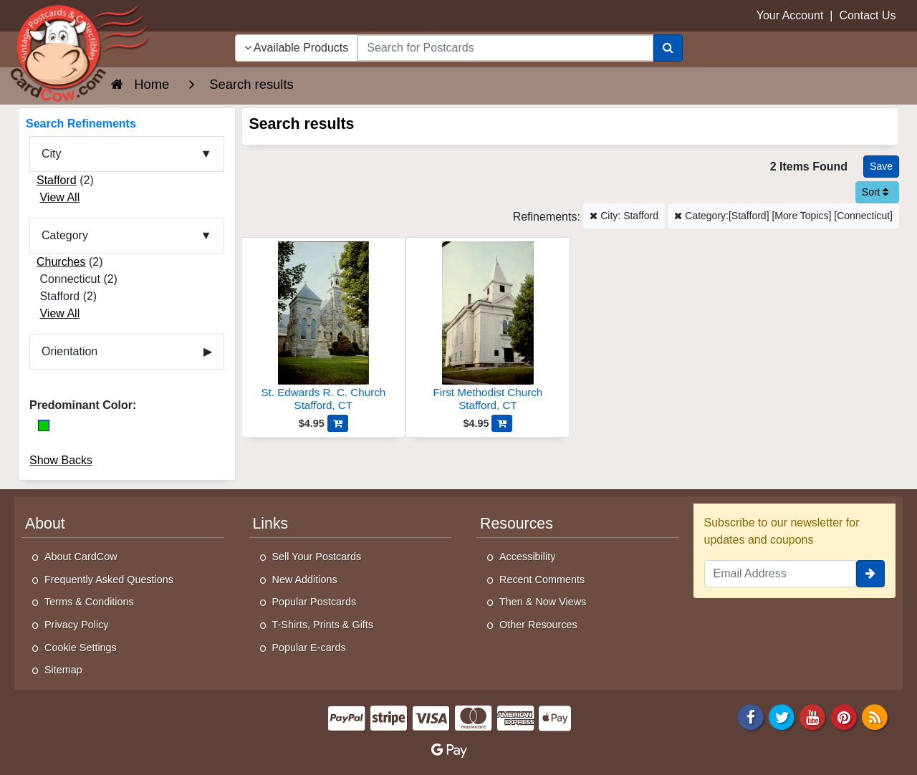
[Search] (668, 48)
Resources (516, 523)
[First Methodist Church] (488, 328)
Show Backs (60, 460)
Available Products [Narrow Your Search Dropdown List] (296, 48)
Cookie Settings (80, 647)
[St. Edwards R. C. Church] (323, 328)
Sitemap (63, 669)
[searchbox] (505, 48)
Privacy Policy (76, 624)
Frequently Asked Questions (108, 579)
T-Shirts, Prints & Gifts (323, 624)
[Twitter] (782, 716)
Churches (61, 262)
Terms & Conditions (89, 601)
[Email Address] (780, 573)
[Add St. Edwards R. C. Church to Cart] (337, 423)
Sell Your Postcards (317, 556)
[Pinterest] (844, 716)
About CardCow (80, 556)
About (45, 523)
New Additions (304, 579)
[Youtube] (813, 716)
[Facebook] (751, 716)
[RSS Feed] (875, 716)
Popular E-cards (309, 647)
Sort (875, 192)
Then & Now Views (542, 601)
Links (271, 523)
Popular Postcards (314, 601)
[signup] (870, 573)
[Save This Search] (881, 166)
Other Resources (538, 624)
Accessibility (527, 556)
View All (59, 197)
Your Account (790, 15)
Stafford (57, 180)
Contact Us (867, 15)
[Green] (43, 425)
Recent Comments (542, 579)
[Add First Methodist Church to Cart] (501, 423)
